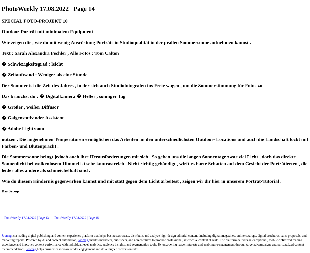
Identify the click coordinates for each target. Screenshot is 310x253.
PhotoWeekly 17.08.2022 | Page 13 (26, 217)
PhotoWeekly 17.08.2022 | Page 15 (76, 217)
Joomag (7, 235)
